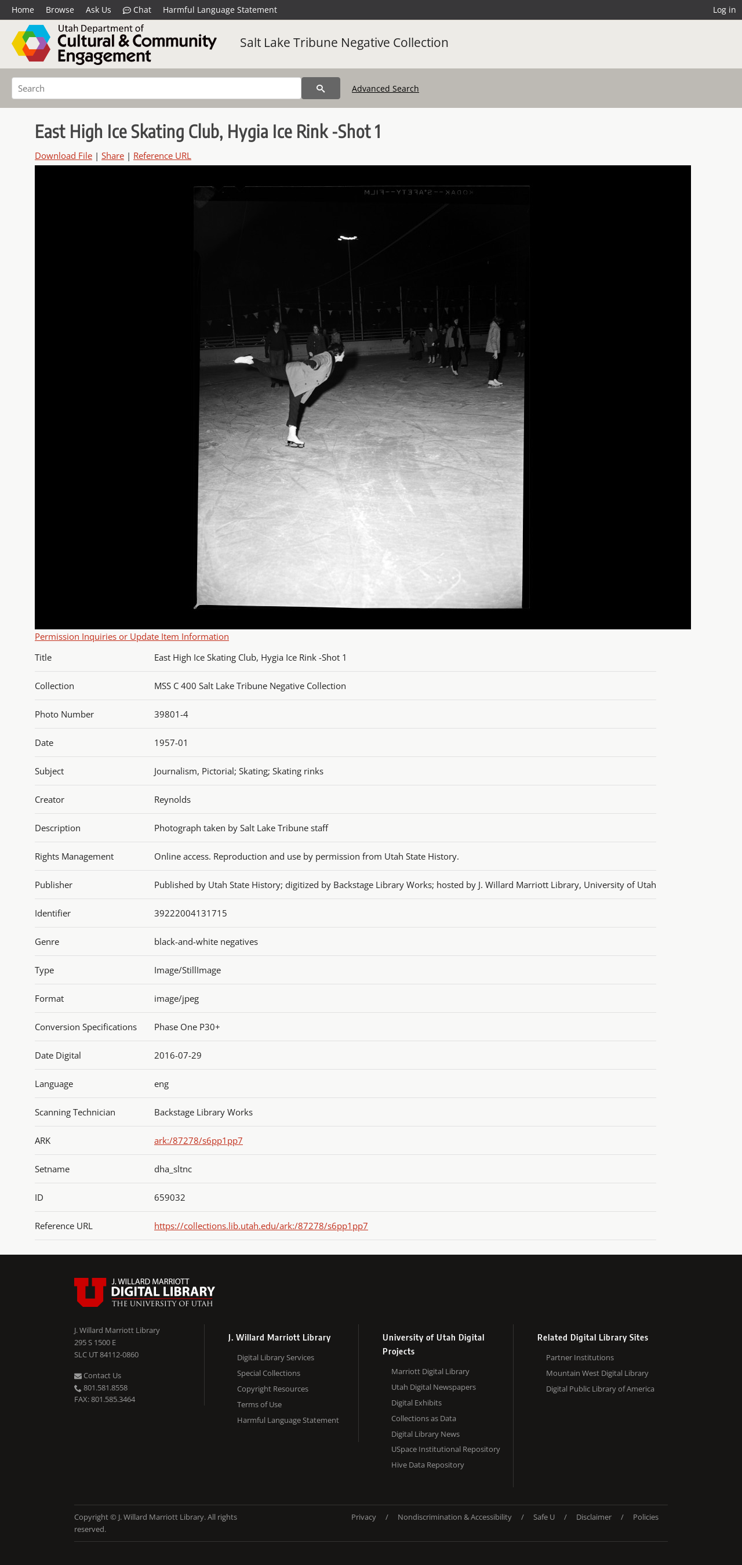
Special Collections (268, 1373)
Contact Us (97, 1375)
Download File (63, 155)
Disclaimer (594, 1517)
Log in (724, 9)
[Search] (156, 88)
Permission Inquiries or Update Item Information (132, 636)
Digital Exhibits (416, 1402)
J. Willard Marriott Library (117, 1330)
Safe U (544, 1517)
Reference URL (162, 155)
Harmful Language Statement (220, 9)
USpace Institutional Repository (445, 1449)
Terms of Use (259, 1404)
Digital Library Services (275, 1357)
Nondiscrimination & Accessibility (455, 1517)
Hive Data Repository (427, 1464)
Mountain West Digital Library (597, 1373)
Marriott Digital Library (430, 1371)
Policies (646, 1517)
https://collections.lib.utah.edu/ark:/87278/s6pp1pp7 (261, 1225)
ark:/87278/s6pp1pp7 (198, 1140)
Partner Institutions (580, 1357)
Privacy (363, 1517)
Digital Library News (425, 1434)
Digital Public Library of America (600, 1388)
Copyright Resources (272, 1388)
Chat (137, 10)
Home (23, 9)
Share (112, 155)
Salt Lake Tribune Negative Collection (344, 42)
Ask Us (98, 9)
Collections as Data (423, 1418)
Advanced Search (385, 88)
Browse (60, 9)
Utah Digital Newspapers (433, 1387)
